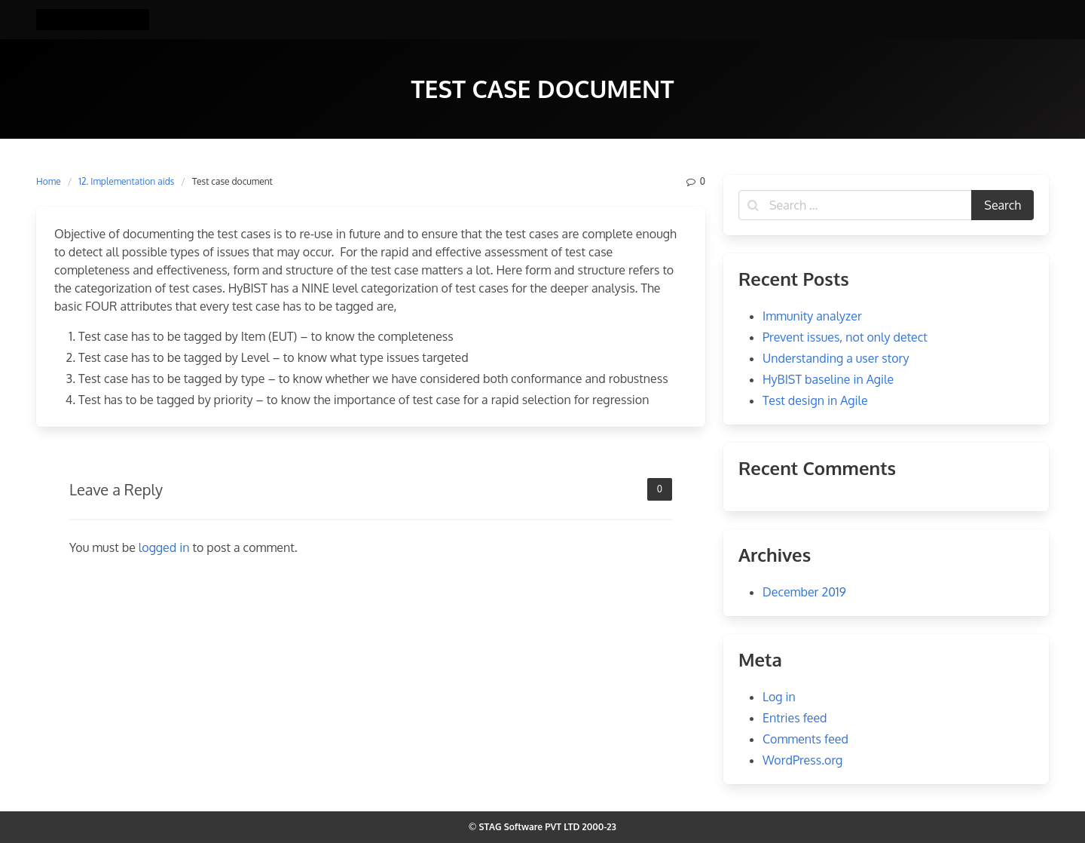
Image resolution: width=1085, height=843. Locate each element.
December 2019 (804, 591)
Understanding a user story (836, 358)
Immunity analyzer (812, 315)
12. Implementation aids (126, 181)
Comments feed (805, 738)
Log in (779, 696)
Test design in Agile (815, 400)
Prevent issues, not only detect (845, 337)
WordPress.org (802, 760)
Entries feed (795, 717)
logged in (164, 547)
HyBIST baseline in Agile (828, 379)
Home (48, 181)
